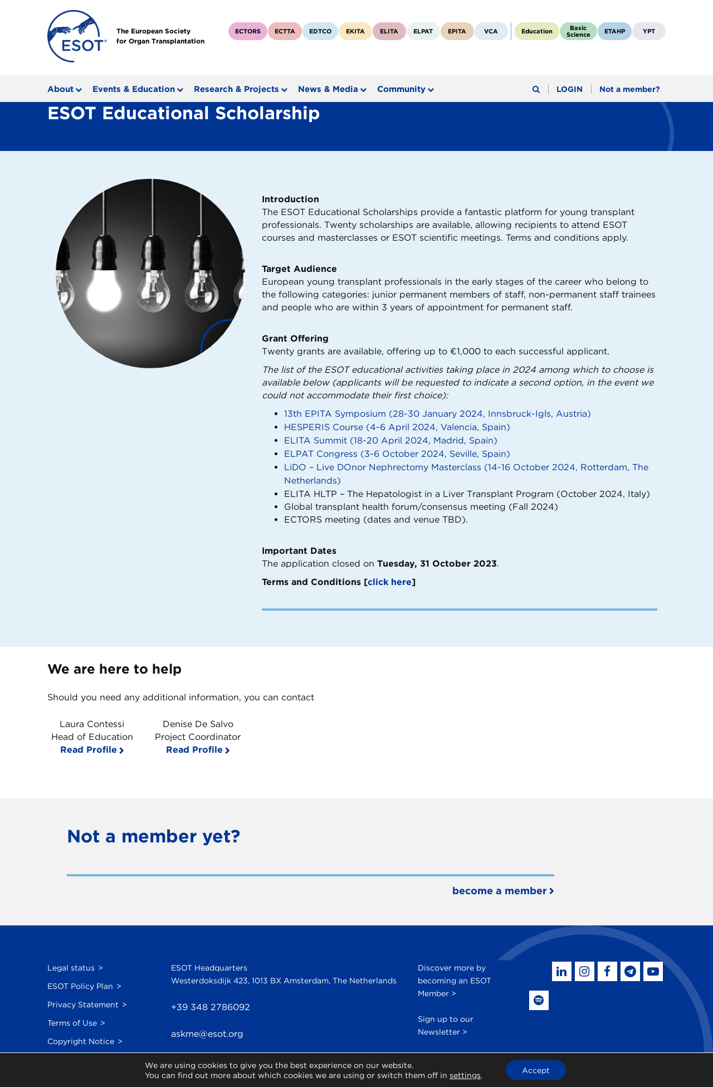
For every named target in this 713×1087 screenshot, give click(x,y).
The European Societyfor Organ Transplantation (161, 36)
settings (464, 1074)
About (60, 89)
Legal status (71, 963)
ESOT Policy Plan (80, 981)
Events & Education (133, 89)
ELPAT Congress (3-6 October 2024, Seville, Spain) (397, 452)
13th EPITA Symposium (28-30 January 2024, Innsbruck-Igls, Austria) (437, 413)
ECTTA (285, 31)
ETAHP (614, 31)
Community (401, 89)
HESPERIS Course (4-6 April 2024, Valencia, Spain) (397, 426)
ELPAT (423, 31)
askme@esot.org (207, 1030)
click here (390, 578)
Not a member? (629, 89)
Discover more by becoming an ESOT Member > (454, 976)
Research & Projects (236, 89)
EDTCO (320, 31)
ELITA (389, 31)
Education (537, 31)
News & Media (328, 89)
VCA (491, 31)
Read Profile (88, 745)
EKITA (355, 31)
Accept (536, 1069)
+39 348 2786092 (210, 1003)
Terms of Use (72, 1018)
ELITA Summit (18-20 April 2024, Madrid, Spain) (390, 439)
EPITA (457, 31)
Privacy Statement (83, 1000)
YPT (649, 31)
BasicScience (578, 31)
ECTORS (248, 31)
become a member (499, 887)
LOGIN (569, 89)
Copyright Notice (80, 1036)
